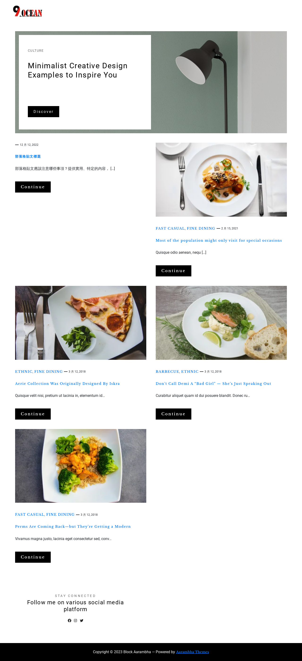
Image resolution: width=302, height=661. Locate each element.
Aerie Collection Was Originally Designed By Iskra (67, 384)
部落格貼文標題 (28, 156)
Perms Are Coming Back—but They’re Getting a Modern (73, 526)
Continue (33, 187)
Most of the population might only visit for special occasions (219, 240)
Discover (44, 111)
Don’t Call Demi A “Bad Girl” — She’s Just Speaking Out (213, 384)
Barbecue (167, 371)
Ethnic (24, 371)
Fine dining (201, 228)
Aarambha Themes (192, 652)
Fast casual (170, 228)
